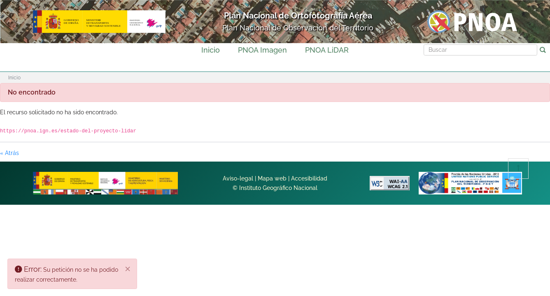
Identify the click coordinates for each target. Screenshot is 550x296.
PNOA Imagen (262, 50)
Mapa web (272, 178)
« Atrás (9, 153)
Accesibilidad (309, 178)
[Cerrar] (128, 269)
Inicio (210, 50)
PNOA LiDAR (327, 50)
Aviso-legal (238, 178)
